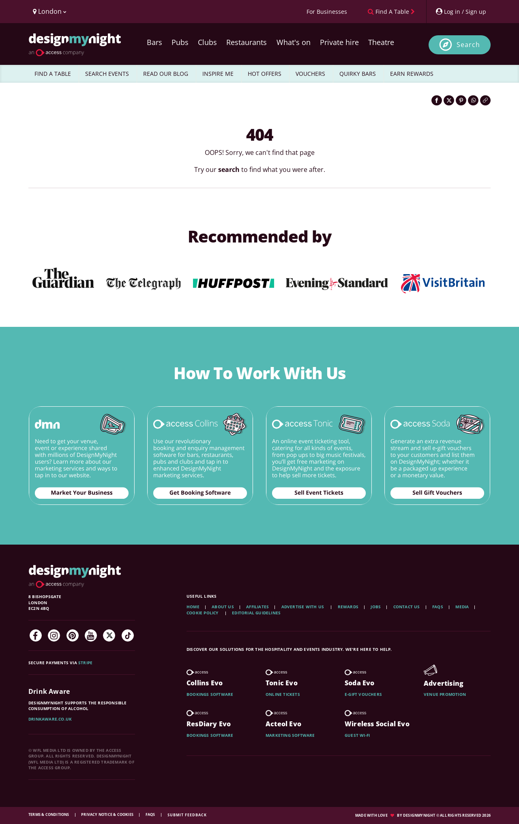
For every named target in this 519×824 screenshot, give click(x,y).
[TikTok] (128, 635)
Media (462, 606)
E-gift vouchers (363, 694)
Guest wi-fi (357, 735)
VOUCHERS (310, 73)
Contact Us (406, 606)
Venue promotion (445, 694)
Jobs (376, 606)
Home (193, 606)
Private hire (339, 42)
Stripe (85, 662)
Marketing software (290, 735)
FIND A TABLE (52, 73)
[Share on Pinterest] (461, 100)
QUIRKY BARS (357, 73)
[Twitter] (109, 635)
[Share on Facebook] (436, 100)
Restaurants (246, 42)
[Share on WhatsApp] (473, 100)
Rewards (348, 606)
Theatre (381, 42)
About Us (223, 606)
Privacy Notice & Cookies (107, 814)
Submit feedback (187, 815)
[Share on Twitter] (449, 100)
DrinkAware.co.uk (50, 719)
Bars (154, 42)
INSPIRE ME (218, 73)
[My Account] (461, 11)
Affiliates (257, 606)
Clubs (207, 42)
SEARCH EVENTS (107, 73)
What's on (294, 42)
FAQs (437, 606)
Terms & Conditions (49, 814)
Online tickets (283, 694)
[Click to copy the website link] (485, 100)
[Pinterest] (72, 635)
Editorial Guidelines (256, 613)
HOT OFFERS (264, 73)
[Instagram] (54, 635)
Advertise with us (302, 606)
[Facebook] (36, 635)
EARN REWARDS (411, 73)
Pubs (180, 42)
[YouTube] (91, 635)
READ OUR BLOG (165, 73)
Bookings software (210, 694)
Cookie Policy (203, 613)
